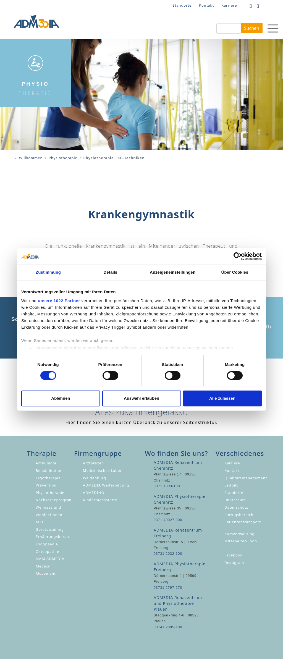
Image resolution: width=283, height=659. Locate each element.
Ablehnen (60, 398)
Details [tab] (110, 272)
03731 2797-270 (168, 588)
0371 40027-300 (168, 520)
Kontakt (206, 5)
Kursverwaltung (239, 533)
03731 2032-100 (168, 554)
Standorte (182, 5)
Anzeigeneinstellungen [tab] (172, 272)
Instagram (234, 562)
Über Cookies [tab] (234, 272)
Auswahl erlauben (141, 398)
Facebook (233, 555)
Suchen (251, 28)
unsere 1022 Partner (59, 300)
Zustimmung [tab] (48, 272)
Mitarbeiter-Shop (240, 540)
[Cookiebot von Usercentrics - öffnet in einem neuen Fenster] (237, 256)
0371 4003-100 (167, 486)
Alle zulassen (222, 398)
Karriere (229, 5)
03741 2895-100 (168, 627)
